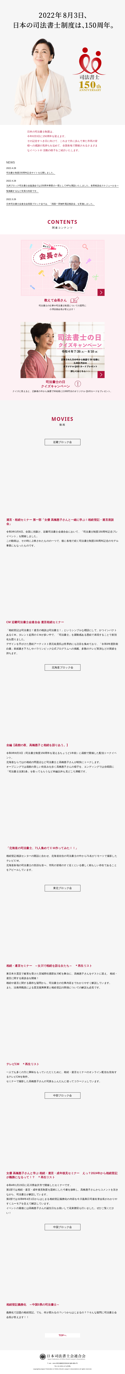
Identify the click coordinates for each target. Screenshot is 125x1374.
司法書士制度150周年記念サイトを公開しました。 (30, 173)
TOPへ (62, 1335)
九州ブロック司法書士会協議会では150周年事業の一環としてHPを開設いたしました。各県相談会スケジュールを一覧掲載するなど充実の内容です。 (62, 188)
